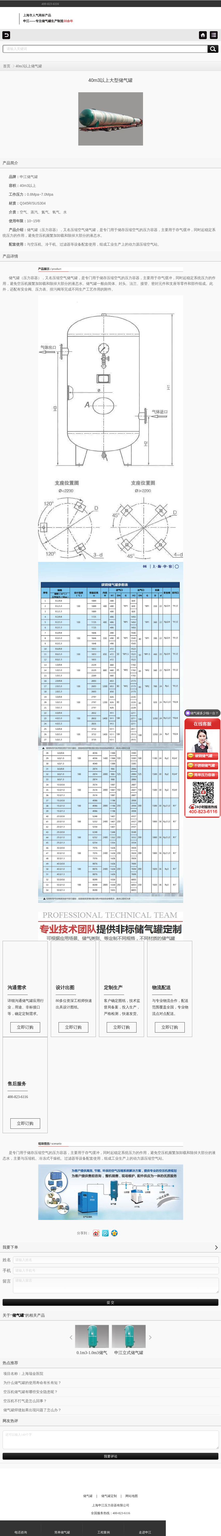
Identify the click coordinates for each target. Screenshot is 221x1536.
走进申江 (145, 1528)
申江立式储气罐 (129, 1340)
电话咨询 (21, 1528)
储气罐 (87, 1496)
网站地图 (131, 1496)
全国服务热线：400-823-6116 (110, 1513)
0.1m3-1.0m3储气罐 (92, 1344)
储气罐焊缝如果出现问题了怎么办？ (32, 1410)
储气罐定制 (109, 1496)
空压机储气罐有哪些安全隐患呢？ (30, 1392)
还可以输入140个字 (111, 1439)
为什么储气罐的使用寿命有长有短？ (32, 1383)
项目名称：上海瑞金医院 (23, 1374)
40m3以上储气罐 (29, 66)
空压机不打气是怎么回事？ (25, 1401)
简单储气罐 (62, 1528)
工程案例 (103, 1528)
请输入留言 (116, 1285)
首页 (6, 66)
